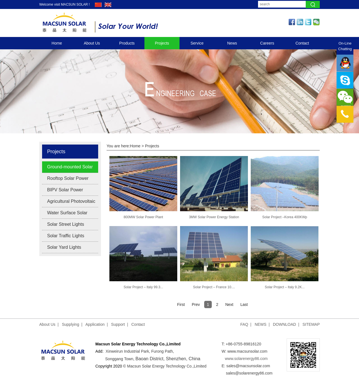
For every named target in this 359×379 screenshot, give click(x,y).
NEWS (260, 324)
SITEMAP (311, 324)
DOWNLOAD (284, 324)
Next (229, 304)
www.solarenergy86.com (246, 358)
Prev (196, 304)
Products (127, 43)
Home (57, 43)
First (181, 304)
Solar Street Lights (65, 224)
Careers (267, 43)
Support (118, 324)
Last (244, 304)
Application (95, 324)
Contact (302, 43)
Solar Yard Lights (64, 247)
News (232, 43)
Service (197, 43)
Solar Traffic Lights (65, 235)
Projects (162, 43)
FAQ (244, 324)
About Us (92, 43)
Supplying (70, 324)
